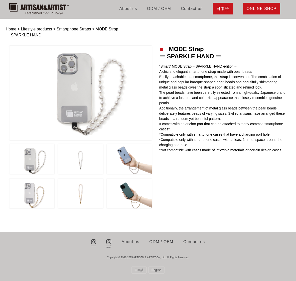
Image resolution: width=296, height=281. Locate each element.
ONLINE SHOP (262, 8)
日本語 (222, 8)
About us (128, 8)
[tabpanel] (80, 93)
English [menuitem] (156, 270)
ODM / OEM (159, 8)
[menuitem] (139, 270)
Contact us (191, 8)
